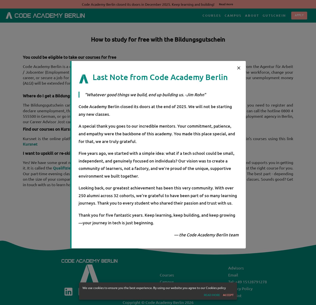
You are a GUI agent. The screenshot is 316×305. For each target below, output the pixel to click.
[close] (238, 68)
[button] (212, 295)
